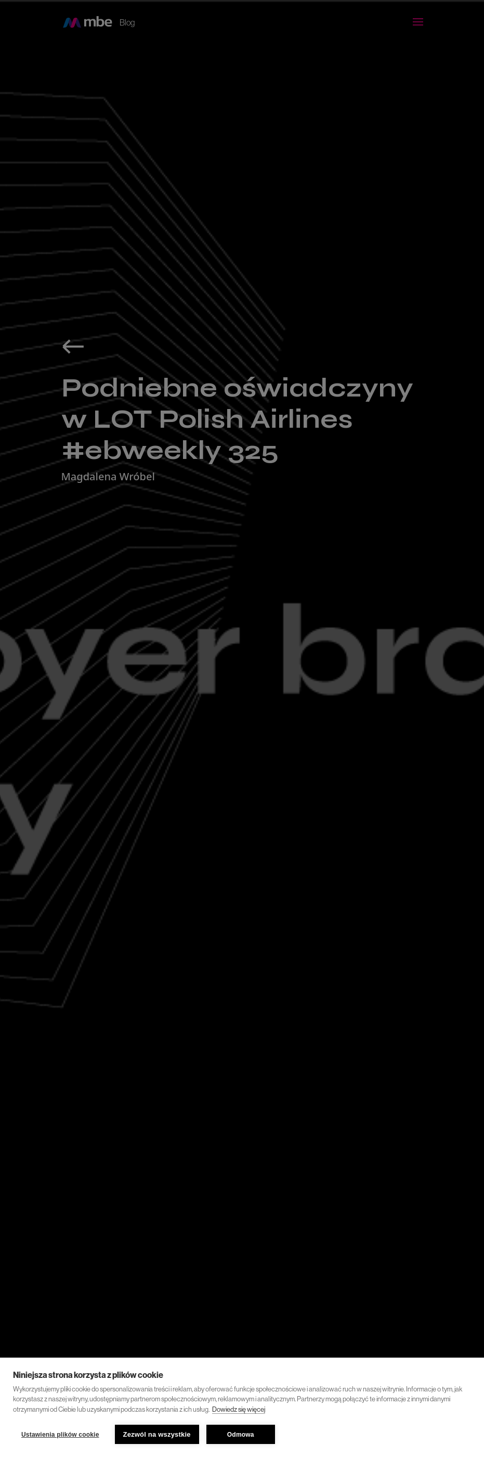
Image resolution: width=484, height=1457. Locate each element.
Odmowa (240, 1434)
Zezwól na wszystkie (157, 1434)
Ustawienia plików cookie (60, 1434)
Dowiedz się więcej (238, 1409)
